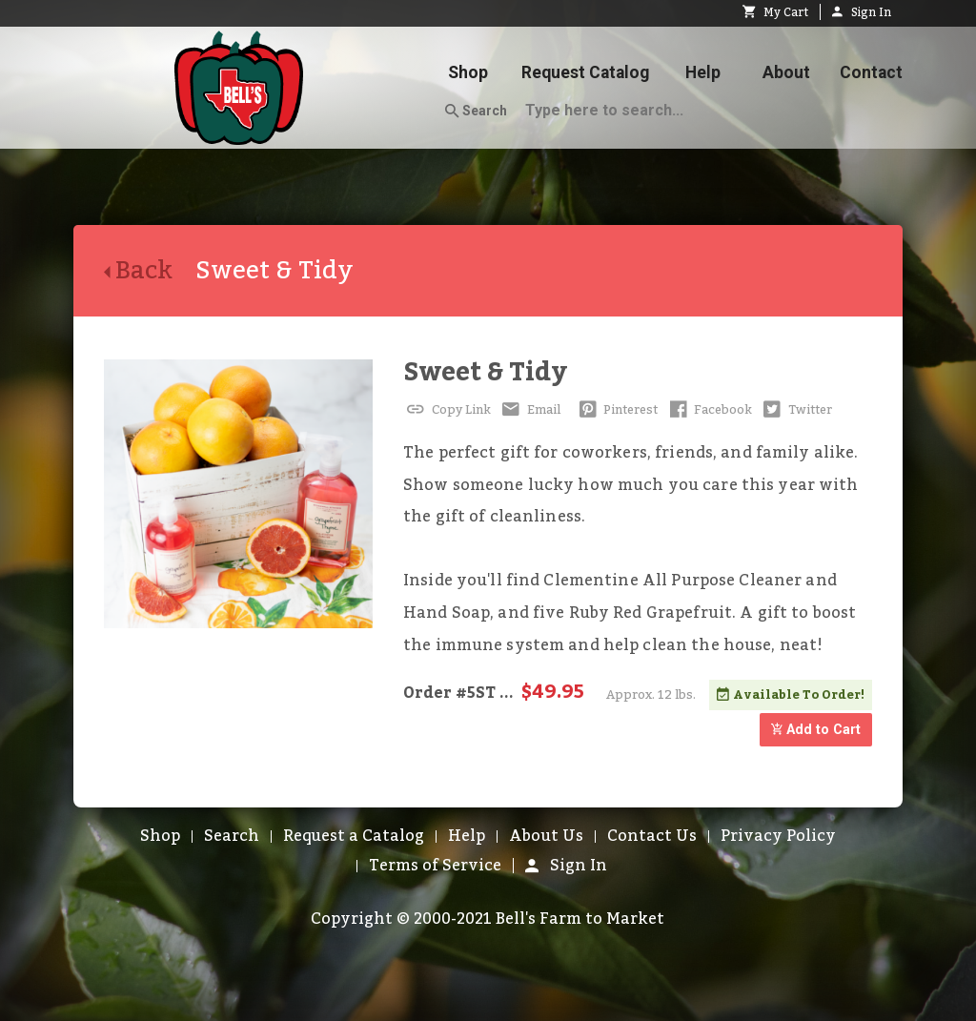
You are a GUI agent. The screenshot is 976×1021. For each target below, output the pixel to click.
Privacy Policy (778, 836)
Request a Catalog (353, 836)
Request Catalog (585, 72)
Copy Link (447, 410)
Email (529, 410)
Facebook (708, 410)
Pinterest (617, 410)
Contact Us (652, 836)
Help (703, 72)
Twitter (796, 410)
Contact (871, 72)
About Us (546, 836)
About (786, 72)
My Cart (775, 12)
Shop (468, 72)
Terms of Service (435, 865)
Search (476, 111)
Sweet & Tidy (485, 372)
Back (149, 271)
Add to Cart (816, 729)
